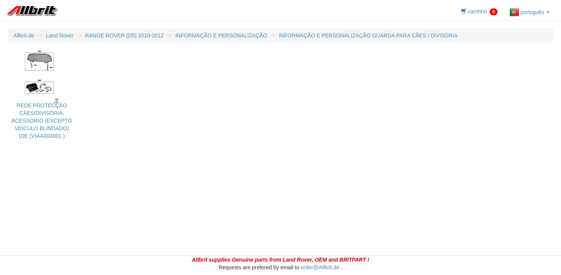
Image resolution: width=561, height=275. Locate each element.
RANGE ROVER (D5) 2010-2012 (124, 35)
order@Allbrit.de (320, 267)
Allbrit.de (23, 35)
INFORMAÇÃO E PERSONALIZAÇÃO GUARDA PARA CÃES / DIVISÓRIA (368, 35)
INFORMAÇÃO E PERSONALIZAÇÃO (221, 35)
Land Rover (59, 35)
